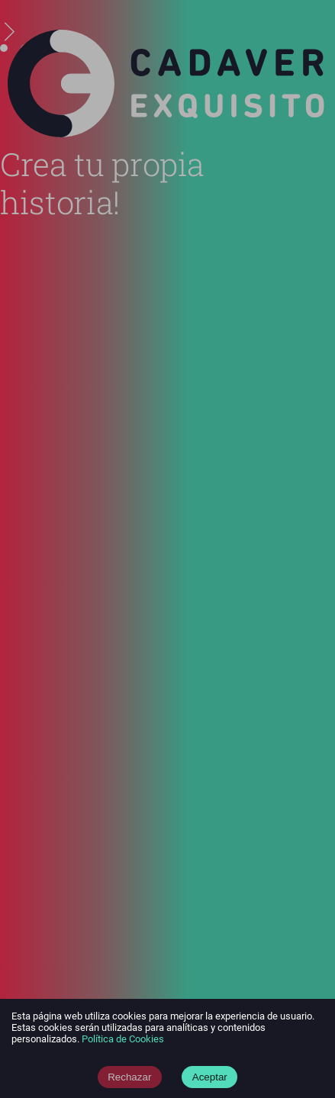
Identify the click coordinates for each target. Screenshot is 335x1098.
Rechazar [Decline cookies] (129, 1077)
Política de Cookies (123, 1039)
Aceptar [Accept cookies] (209, 1077)
